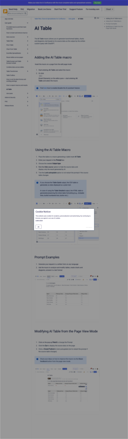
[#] (38, 227)
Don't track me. (89, 227)
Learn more (39, 220)
